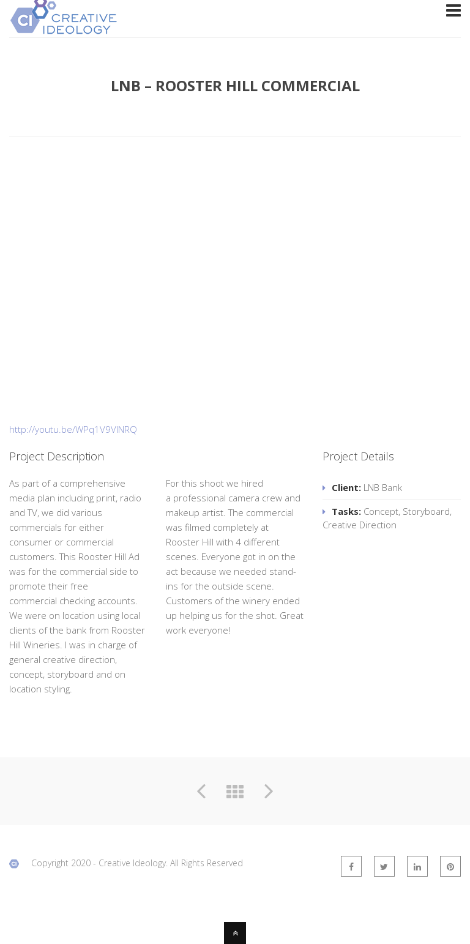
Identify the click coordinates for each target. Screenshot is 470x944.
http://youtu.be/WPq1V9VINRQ (73, 429)
